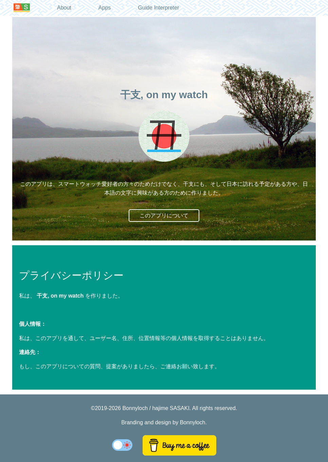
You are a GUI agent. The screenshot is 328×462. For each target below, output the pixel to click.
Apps (104, 8)
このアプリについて (164, 215)
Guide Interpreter (158, 8)
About (64, 8)
